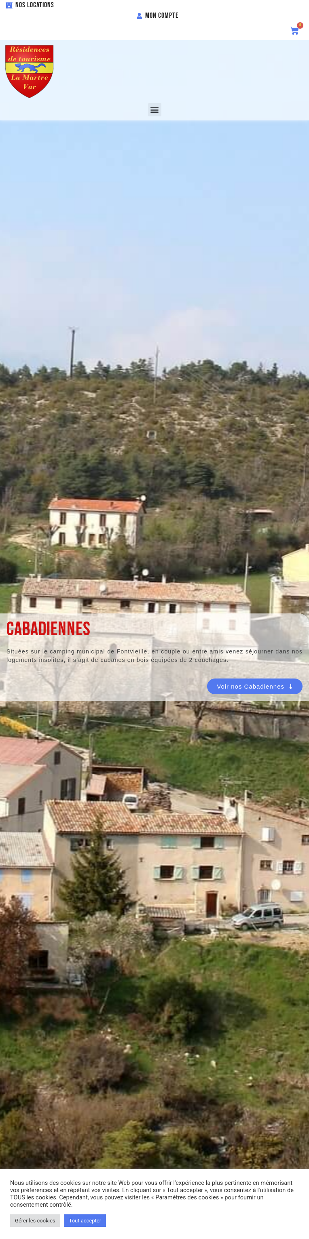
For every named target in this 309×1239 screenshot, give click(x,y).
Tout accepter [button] (85, 1221)
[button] (154, 109)
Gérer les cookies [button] (35, 1221)
